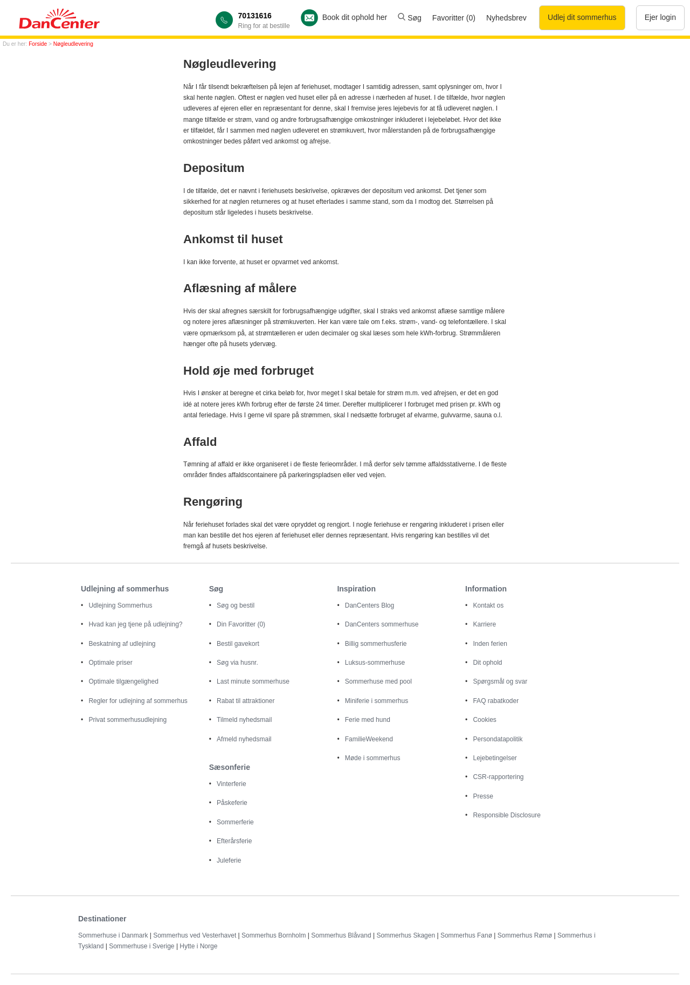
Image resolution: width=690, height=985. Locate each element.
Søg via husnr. (237, 662)
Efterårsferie (234, 841)
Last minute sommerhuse (253, 681)
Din (241, 624)
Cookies (484, 720)
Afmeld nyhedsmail (244, 739)
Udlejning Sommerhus (120, 605)
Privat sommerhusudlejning (127, 720)
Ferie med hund (367, 720)
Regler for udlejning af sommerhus (137, 701)
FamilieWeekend (369, 739)
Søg (410, 17)
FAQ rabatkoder (496, 701)
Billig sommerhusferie (376, 644)
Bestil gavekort (238, 644)
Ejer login (660, 17)
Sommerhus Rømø (525, 935)
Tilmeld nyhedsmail (244, 720)
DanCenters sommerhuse (382, 624)
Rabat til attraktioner (245, 701)
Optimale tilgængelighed (123, 681)
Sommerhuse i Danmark (113, 935)
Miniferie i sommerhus (376, 701)
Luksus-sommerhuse (375, 662)
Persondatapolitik (497, 739)
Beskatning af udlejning (121, 644)
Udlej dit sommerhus (582, 17)
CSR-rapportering (498, 777)
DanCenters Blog (369, 605)
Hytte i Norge (198, 946)
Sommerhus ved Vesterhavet (194, 935)
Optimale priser (110, 662)
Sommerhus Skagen (406, 935)
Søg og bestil (235, 605)
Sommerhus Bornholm (274, 935)
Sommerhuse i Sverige (141, 946)
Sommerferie (235, 822)
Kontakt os (488, 605)
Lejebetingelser (494, 758)
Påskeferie (232, 803)
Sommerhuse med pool (378, 681)
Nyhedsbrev (506, 17)
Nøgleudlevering (73, 44)
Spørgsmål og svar (500, 681)
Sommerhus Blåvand (341, 935)
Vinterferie (231, 784)
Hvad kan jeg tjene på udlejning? (135, 624)
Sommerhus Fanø (466, 935)
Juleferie (229, 860)
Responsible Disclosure (506, 815)
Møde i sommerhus (373, 758)
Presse (483, 796)
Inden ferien (490, 644)
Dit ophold (487, 662)
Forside (38, 44)
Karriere (484, 624)
